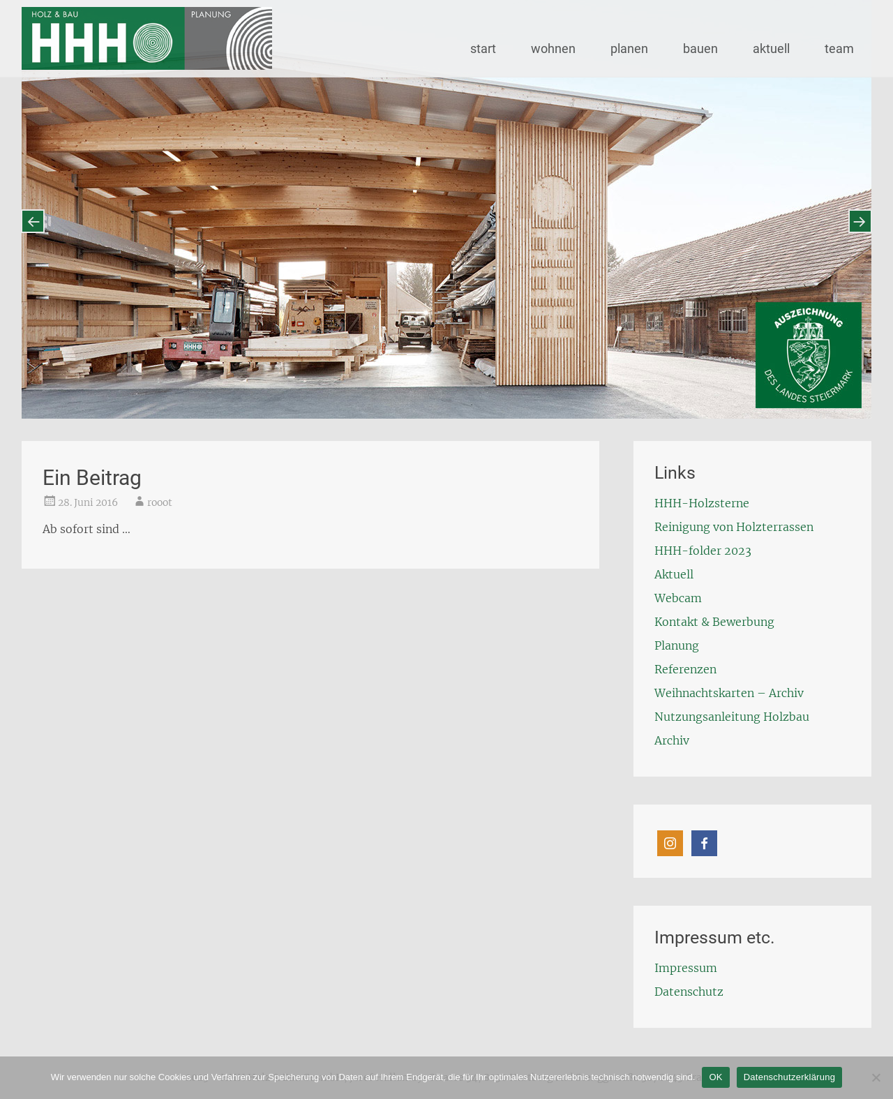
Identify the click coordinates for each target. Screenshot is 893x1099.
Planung (676, 645)
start (483, 48)
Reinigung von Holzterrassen (733, 527)
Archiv (671, 740)
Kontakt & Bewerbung (714, 622)
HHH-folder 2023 (702, 551)
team (839, 48)
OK (715, 1077)
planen (629, 48)
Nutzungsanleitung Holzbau (731, 717)
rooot (159, 502)
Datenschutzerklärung (789, 1077)
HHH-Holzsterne (701, 503)
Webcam (678, 598)
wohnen (553, 48)
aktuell (771, 48)
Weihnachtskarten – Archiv (729, 693)
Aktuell (673, 574)
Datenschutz (688, 992)
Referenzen (685, 669)
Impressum (685, 968)
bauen (700, 48)
